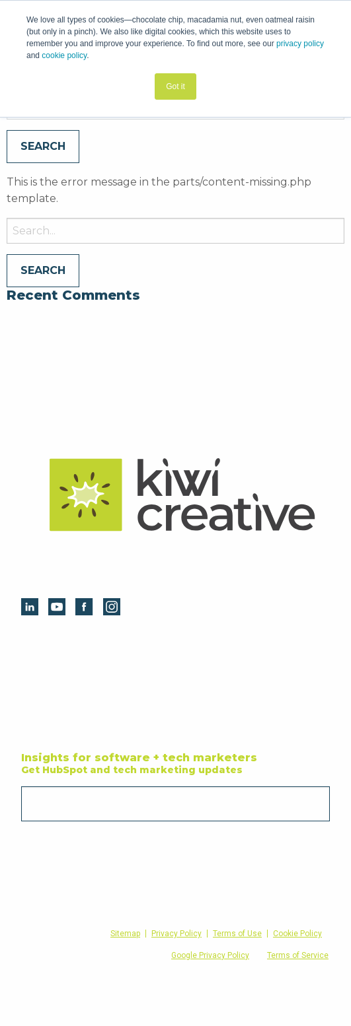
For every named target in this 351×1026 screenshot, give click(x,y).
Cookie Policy (297, 934)
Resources (56, 676)
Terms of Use (237, 934)
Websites (202, 676)
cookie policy (64, 55)
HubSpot (52, 652)
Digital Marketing (221, 652)
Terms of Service (298, 955)
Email (34, 782)
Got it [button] (175, 86)
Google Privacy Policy (210, 955)
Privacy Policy (176, 934)
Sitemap (125, 934)
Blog (43, 699)
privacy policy (300, 43)
